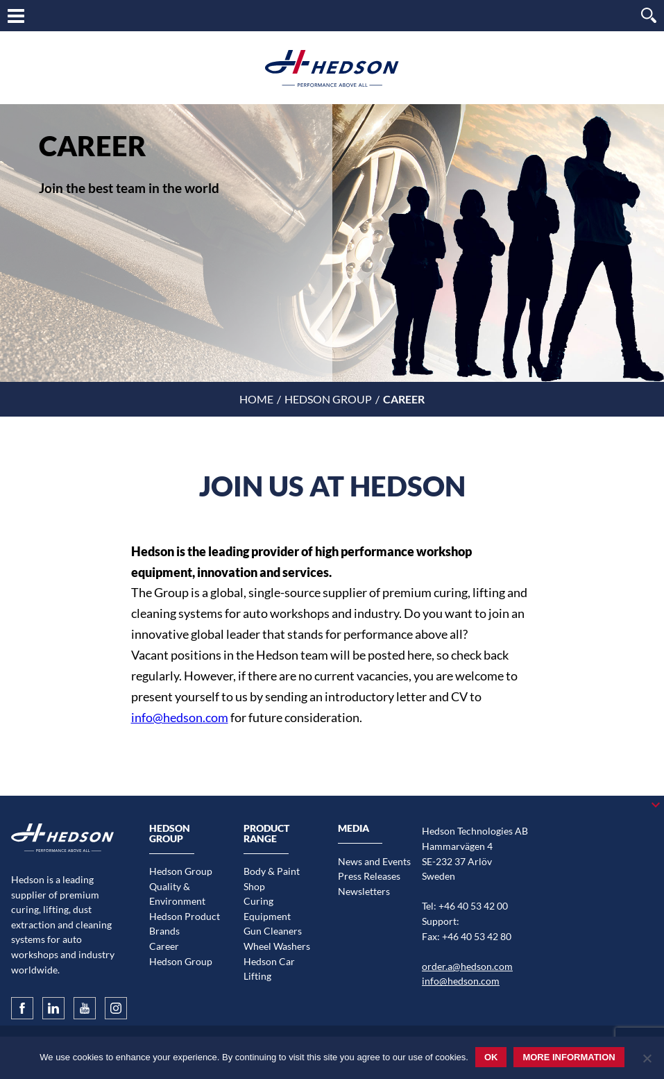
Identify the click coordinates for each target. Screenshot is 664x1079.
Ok (491, 1057)
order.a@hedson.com (467, 966)
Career (164, 946)
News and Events (374, 861)
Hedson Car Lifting (269, 968)
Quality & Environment (177, 893)
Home (256, 398)
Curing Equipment (267, 908)
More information (568, 1057)
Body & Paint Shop (272, 878)
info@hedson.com (179, 717)
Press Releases (369, 876)
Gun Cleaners (273, 931)
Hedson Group (328, 398)
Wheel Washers (277, 946)
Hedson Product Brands (184, 923)
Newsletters (364, 891)
